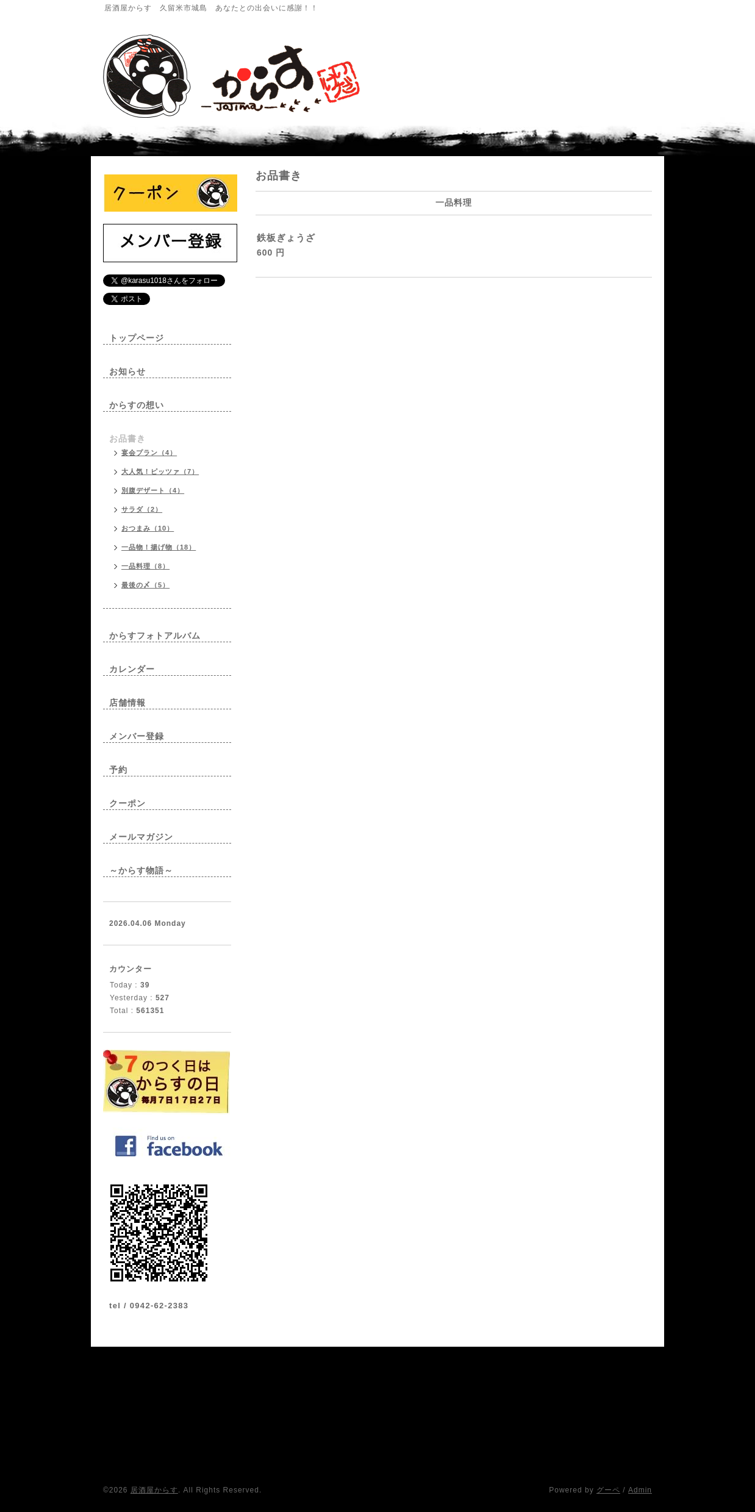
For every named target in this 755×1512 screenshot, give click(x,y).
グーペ (608, 1490)
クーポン (127, 803)
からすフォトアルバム (155, 635)
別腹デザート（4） (152, 490)
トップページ (136, 338)
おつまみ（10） (147, 528)
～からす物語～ (141, 870)
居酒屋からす (154, 1490)
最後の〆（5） (145, 585)
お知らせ (127, 371)
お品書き (127, 438)
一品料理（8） (145, 566)
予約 (118, 770)
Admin (640, 1490)
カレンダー (132, 669)
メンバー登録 (136, 736)
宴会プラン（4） (149, 452)
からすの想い (136, 405)
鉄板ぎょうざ (286, 237)
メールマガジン (141, 837)
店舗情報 (127, 703)
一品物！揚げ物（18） (158, 547)
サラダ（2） (141, 509)
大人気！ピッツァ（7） (160, 471)
